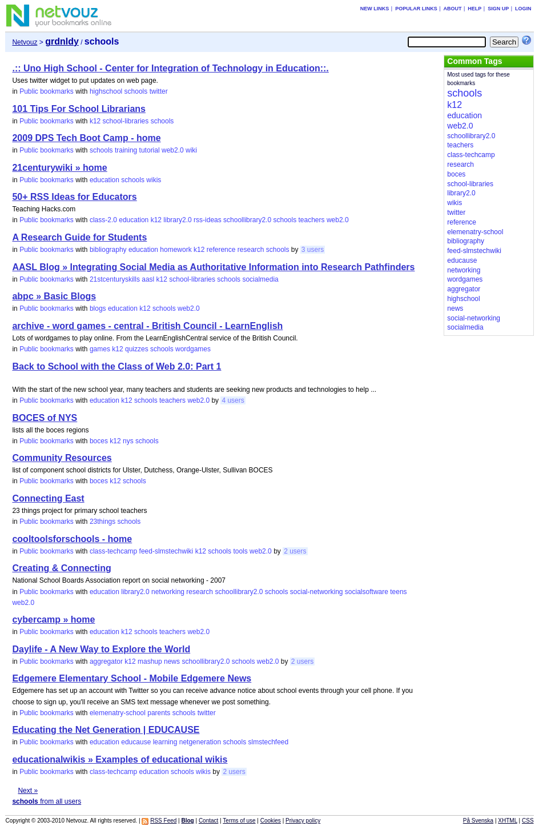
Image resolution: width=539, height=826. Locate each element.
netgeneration (200, 742)
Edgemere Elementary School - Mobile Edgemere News (131, 678)
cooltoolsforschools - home (72, 539)
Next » (28, 791)
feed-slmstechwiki (166, 551)
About (452, 8)
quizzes (136, 349)
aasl (148, 279)
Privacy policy (302, 820)
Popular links (416, 8)
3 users (312, 250)
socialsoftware (366, 592)
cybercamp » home (53, 619)
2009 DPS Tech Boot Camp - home (86, 138)
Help (474, 8)
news (172, 661)
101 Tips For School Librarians (79, 109)
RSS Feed (163, 820)
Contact (208, 820)
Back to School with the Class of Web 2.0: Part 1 (116, 366)
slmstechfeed (268, 742)
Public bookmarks (46, 91)
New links (374, 8)
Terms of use (239, 820)
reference (221, 250)
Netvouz (24, 42)
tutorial (149, 150)
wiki (191, 150)
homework (175, 250)
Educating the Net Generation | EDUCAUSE (105, 730)
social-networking (316, 592)
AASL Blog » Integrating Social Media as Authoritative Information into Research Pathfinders (213, 267)
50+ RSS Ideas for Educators (74, 197)
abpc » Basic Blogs (54, 296)
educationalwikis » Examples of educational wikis (119, 759)
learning (165, 742)
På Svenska (478, 820)
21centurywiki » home (59, 168)
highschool (106, 91)
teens (398, 592)
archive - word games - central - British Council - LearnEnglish (147, 326)
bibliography (108, 250)
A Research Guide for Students (79, 237)
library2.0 (177, 220)
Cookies (270, 820)
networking (167, 592)
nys (128, 441)
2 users (295, 551)
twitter (159, 91)
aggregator (106, 661)
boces (99, 441)
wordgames (193, 349)
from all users (46, 801)
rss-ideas (208, 220)
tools (240, 551)
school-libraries (126, 121)
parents (158, 713)
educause (136, 742)
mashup (150, 661)
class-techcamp (113, 551)
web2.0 (173, 150)
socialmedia (260, 279)
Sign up (498, 8)
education (104, 180)
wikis (153, 180)
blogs (98, 308)
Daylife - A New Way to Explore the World (101, 649)
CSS (528, 820)
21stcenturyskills (115, 279)
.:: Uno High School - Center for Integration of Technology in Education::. (170, 68)
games (100, 349)
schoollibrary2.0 (247, 220)
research (251, 250)
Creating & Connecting (61, 568)
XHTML (507, 820)
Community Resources (61, 458)
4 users (233, 400)
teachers (312, 220)
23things (102, 522)
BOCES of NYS (44, 418)
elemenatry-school (118, 713)
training (126, 150)
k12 (95, 121)
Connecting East (48, 498)
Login (523, 8)
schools (136, 91)
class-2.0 (103, 220)
